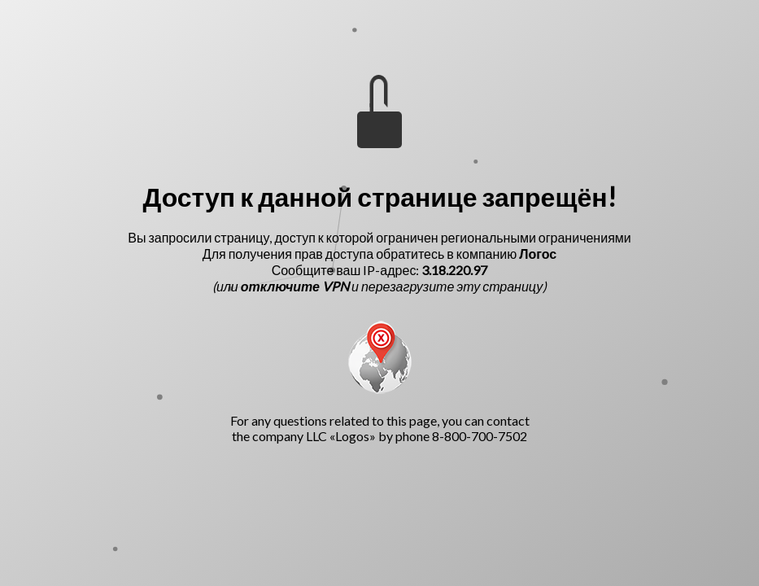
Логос (537, 253)
